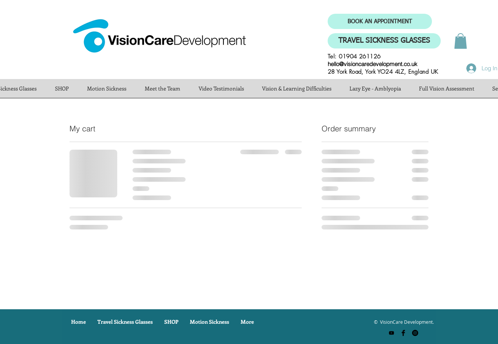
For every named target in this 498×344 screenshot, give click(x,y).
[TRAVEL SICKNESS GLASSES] (384, 40)
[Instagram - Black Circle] (415, 333)
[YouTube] (391, 333)
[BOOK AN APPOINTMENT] (380, 21)
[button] (460, 41)
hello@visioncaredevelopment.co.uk (372, 64)
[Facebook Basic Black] (403, 333)
